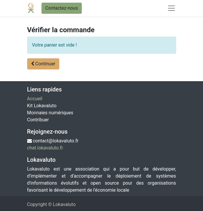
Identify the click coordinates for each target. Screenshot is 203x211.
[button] (43, 63)
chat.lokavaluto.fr (45, 148)
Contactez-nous (61, 8)
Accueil (34, 98)
